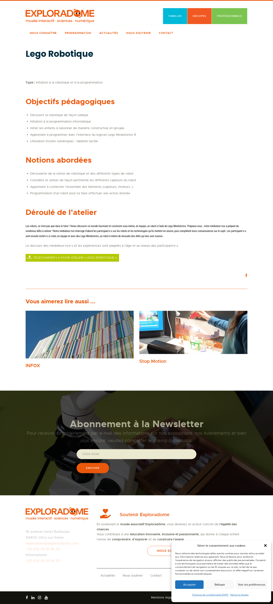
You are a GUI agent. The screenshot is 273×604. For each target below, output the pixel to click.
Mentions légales (239, 594)
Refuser (220, 584)
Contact (156, 575)
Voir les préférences (251, 584)
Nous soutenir (133, 575)
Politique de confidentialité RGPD (210, 594)
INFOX (33, 365)
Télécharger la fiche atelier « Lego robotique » (75, 258)
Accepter (189, 584)
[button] (265, 545)
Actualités (107, 575)
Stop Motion (152, 361)
